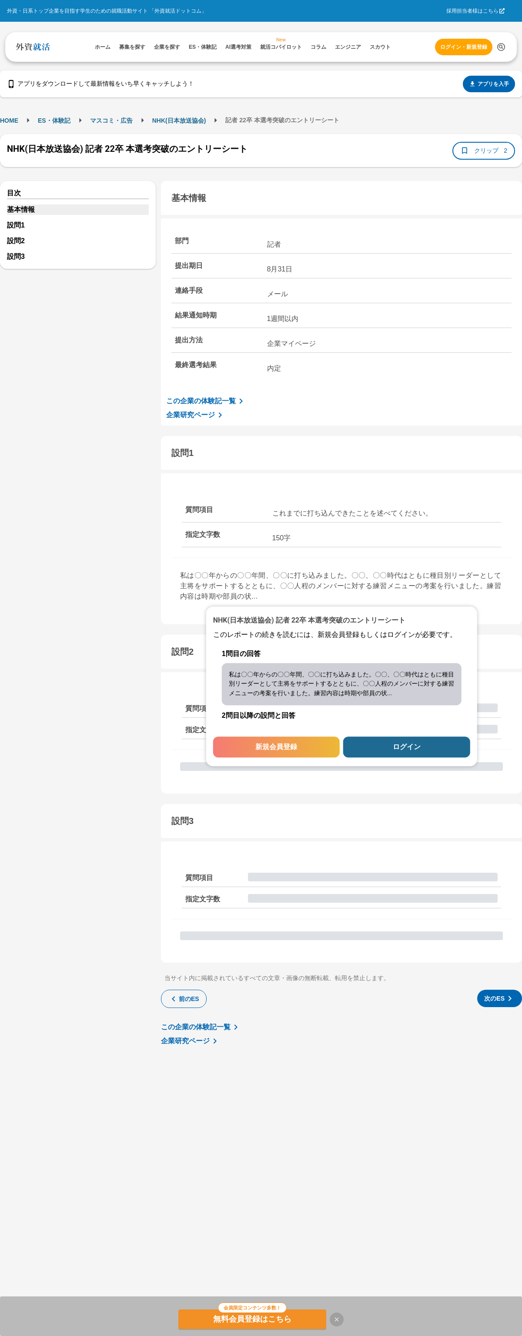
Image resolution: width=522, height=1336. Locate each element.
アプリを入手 (489, 83)
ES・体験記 (54, 120)
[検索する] (501, 47)
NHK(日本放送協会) (179, 120)
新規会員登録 (276, 747)
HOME (9, 120)
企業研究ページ (195, 415)
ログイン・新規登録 (463, 47)
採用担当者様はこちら (472, 11)
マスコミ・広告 (111, 120)
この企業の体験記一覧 (206, 401)
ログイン (407, 747)
